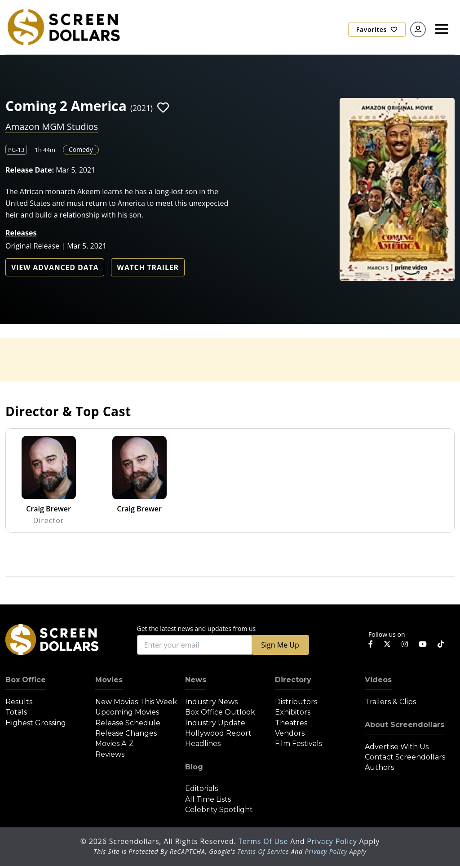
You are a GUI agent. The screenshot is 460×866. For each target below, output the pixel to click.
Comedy (81, 149)
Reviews (109, 754)
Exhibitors (292, 712)
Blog (194, 767)
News (195, 679)
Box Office (25, 679)
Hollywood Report (218, 733)
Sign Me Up (280, 645)
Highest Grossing (35, 723)
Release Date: (29, 170)
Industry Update (215, 723)
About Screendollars (404, 724)
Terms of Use (264, 841)
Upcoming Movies (127, 712)
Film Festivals (298, 743)
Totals (16, 712)
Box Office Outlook (220, 712)
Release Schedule (127, 723)
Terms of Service (263, 851)
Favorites (377, 29)
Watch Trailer (148, 267)
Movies (109, 679)
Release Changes (126, 733)
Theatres (291, 723)
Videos (378, 679)
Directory (293, 679)
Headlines (203, 743)
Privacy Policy (333, 841)
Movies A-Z (114, 743)
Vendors (290, 733)
